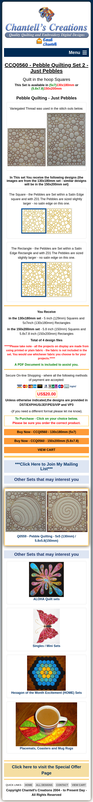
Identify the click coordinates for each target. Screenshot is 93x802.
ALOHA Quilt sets (46, 599)
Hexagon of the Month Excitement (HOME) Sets (46, 692)
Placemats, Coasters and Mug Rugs (46, 748)
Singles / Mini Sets (46, 646)
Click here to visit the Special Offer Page (46, 769)
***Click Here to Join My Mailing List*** (46, 466)
